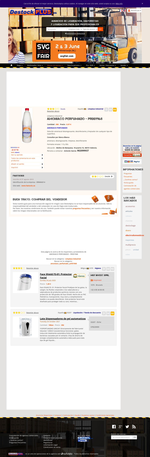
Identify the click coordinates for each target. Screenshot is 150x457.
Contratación (68, 415)
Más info (119, 3)
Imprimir (14, 167)
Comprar (57, 415)
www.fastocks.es (28, 186)
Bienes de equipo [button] (55, 65)
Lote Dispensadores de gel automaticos (63, 318)
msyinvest (97, 280)
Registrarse (47, 442)
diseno (128, 230)
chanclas (129, 221)
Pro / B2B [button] (90, 65)
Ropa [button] (19, 65)
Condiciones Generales (105, 415)
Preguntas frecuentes (128, 175)
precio (128, 250)
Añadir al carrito (17, 164)
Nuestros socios (88, 415)
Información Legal (50, 445)
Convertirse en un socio (52, 438)
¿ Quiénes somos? (131, 179)
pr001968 (73, 263)
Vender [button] (124, 65)
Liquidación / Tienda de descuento (87, 313)
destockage (131, 225)
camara (128, 216)
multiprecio (131, 245)
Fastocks (18, 176)
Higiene (98, 268)
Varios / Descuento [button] (107, 65)
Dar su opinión (17, 155)
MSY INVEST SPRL (100, 275)
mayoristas (130, 240)
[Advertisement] (63, 90)
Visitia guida (128, 182)
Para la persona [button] (74, 65)
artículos (129, 211)
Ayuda (77, 415)
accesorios (130, 206)
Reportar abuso (53, 111)
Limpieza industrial (95, 109)
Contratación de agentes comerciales (132, 187)
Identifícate (47, 440)
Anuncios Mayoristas (44, 415)
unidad (136, 250)
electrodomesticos (135, 235)
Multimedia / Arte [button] (35, 65)
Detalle (63, 109)
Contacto (46, 435)
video (128, 254)
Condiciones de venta (51, 447)
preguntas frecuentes (81, 208)
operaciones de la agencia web (48, 454)
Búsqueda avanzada (75, 33)
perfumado (63, 263)
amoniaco (54, 263)
